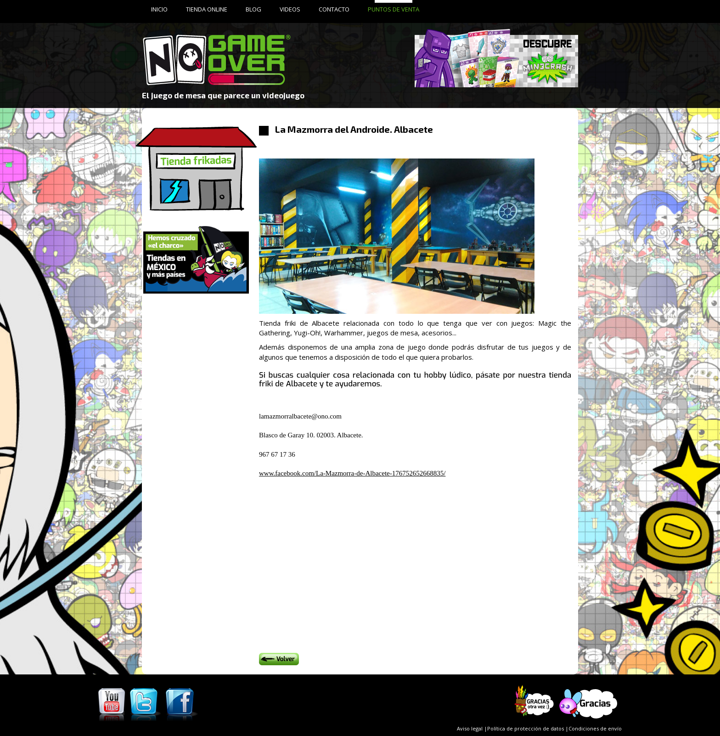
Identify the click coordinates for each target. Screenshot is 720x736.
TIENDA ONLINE (206, 9)
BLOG (253, 9)
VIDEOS (290, 9)
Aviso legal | (472, 728)
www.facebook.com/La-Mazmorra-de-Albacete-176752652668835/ (352, 473)
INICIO (159, 9)
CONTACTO (334, 9)
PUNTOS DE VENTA (393, 9)
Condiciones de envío (595, 728)
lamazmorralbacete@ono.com (300, 416)
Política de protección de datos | (527, 728)
